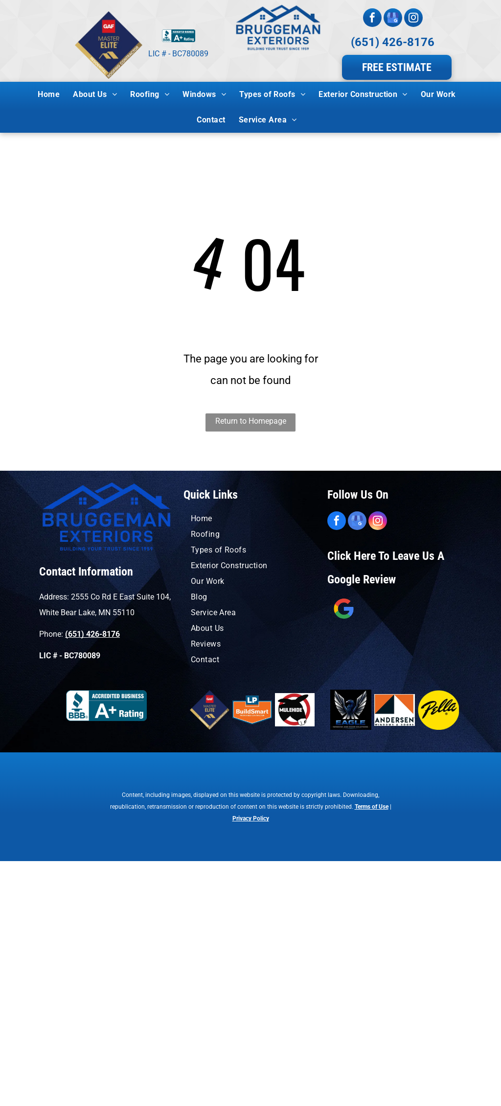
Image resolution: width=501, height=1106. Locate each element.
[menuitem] (52, 94)
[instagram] (413, 18)
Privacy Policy (250, 818)
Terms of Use (371, 806)
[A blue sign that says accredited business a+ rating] (106, 705)
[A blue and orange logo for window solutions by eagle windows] (350, 710)
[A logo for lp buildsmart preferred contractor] (252, 710)
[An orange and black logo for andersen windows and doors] (394, 710)
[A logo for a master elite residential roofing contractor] (209, 710)
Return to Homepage (250, 421)
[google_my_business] (393, 18)
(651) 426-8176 (392, 42)
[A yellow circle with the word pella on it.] (438, 710)
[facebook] (372, 18)
